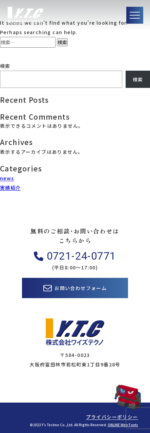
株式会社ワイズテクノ (25, 15)
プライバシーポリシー (112, 416)
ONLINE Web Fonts (123, 424)
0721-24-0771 (81, 256)
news (7, 178)
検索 (5, 66)
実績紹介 (10, 187)
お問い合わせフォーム (81, 288)
